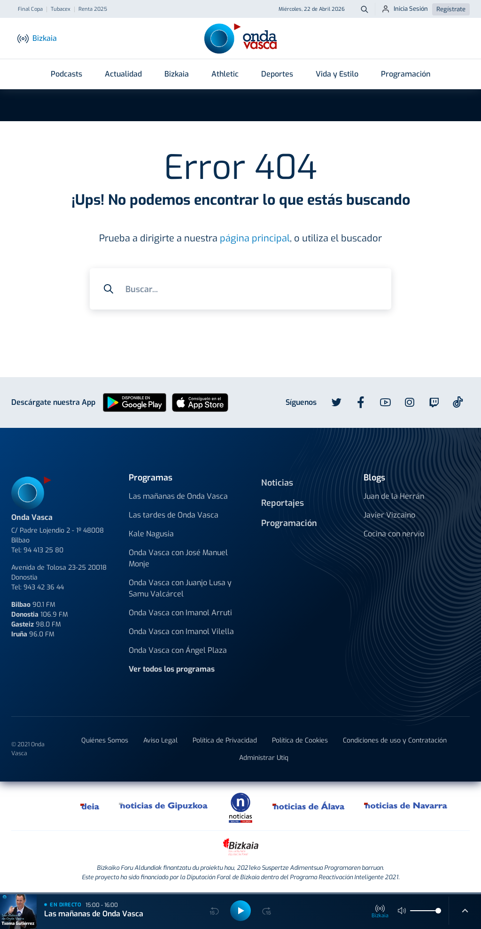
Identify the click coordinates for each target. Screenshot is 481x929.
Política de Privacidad (225, 740)
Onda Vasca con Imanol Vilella (181, 631)
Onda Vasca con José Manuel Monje (178, 558)
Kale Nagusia (151, 534)
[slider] (438, 911)
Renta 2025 (92, 9)
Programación (405, 74)
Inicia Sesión (404, 9)
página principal (255, 238)
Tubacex (60, 9)
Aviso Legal (160, 740)
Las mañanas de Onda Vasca (178, 496)
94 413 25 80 (43, 550)
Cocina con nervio (394, 534)
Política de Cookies (300, 740)
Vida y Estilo (337, 74)
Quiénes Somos (104, 740)
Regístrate (450, 9)
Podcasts (66, 74)
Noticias (277, 482)
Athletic (225, 74)
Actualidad (123, 74)
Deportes (277, 74)
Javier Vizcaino (389, 515)
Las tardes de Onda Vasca (173, 515)
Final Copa (30, 9)
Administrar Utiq (263, 757)
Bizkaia (176, 74)
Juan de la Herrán (394, 496)
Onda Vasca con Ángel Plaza (178, 650)
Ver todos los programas (172, 669)
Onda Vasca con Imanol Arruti (180, 613)
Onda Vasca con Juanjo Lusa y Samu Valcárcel (180, 588)
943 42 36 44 (43, 587)
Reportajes (282, 503)
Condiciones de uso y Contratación (395, 740)
